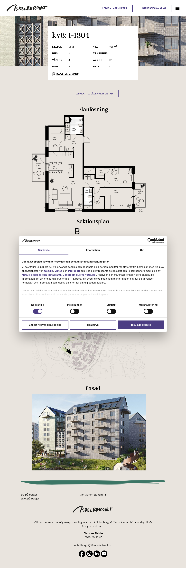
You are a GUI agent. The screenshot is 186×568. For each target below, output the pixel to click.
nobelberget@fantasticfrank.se (93, 545)
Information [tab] (93, 250)
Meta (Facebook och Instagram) (41, 274)
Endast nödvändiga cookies (45, 325)
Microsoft (74, 270)
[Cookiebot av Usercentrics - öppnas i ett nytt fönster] (150, 240)
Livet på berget (30, 498)
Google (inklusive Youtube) (79, 274)
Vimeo (58, 270)
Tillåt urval (93, 325)
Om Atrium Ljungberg (93, 495)
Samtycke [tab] (44, 250)
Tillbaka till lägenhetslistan (93, 93)
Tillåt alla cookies (141, 325)
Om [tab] (142, 250)
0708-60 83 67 (93, 537)
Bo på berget (29, 495)
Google (48, 270)
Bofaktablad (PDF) (65, 74)
